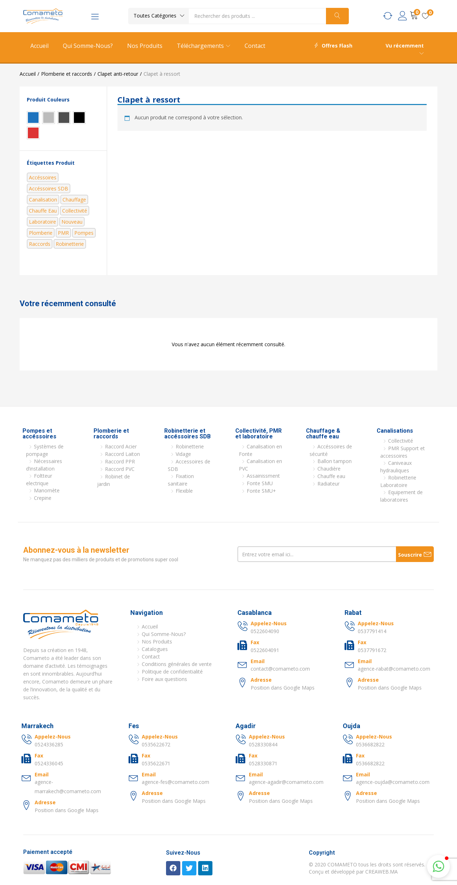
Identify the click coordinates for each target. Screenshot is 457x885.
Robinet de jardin (113, 480)
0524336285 (49, 744)
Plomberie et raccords (66, 73)
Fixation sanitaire (181, 480)
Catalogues (155, 649)
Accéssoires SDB (48, 188)
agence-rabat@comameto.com (394, 668)
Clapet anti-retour (117, 73)
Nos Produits (144, 46)
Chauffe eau (43, 210)
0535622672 (156, 744)
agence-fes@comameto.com (175, 782)
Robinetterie (70, 243)
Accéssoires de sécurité (331, 450)
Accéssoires (42, 177)
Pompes (84, 232)
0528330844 (263, 744)
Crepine (42, 497)
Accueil (39, 46)
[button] (158, 16)
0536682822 (370, 744)
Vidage (183, 454)
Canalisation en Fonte (260, 450)
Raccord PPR (120, 461)
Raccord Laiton (122, 454)
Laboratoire (42, 221)
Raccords (39, 243)
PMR (63, 232)
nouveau (71, 221)
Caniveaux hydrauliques (396, 466)
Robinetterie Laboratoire (398, 481)
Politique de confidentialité (172, 671)
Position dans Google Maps (283, 687)
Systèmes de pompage (45, 450)
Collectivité (74, 210)
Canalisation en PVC (260, 465)
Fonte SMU (260, 483)
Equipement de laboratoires (401, 496)
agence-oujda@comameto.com (393, 782)
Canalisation (43, 199)
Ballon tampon (334, 461)
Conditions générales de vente (177, 664)
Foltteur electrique (39, 479)
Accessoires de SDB (189, 465)
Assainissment (263, 475)
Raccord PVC (120, 469)
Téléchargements (203, 46)
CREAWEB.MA (381, 871)
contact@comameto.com (280, 668)
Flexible (184, 490)
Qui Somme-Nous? (88, 46)
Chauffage (74, 199)
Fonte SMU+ (261, 490)
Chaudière (329, 468)
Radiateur (328, 483)
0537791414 (372, 631)
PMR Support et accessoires (402, 452)
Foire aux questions (164, 679)
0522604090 (265, 631)
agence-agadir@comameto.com (286, 782)
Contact (255, 46)
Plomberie (40, 232)
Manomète (47, 490)
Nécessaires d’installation (44, 465)
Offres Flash (333, 45)
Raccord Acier (121, 446)
